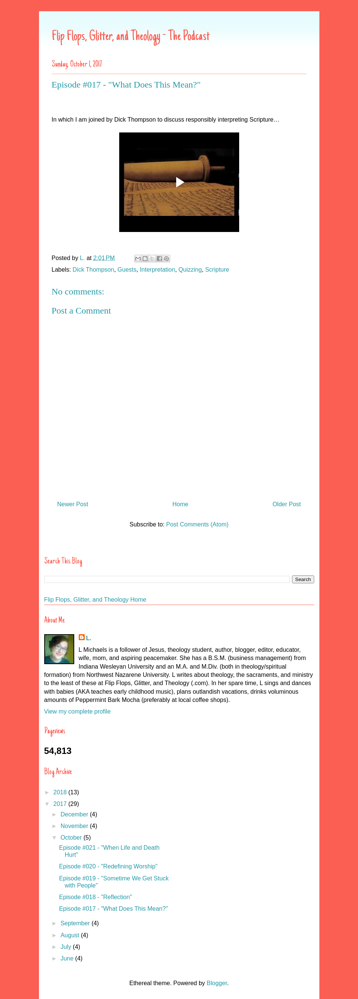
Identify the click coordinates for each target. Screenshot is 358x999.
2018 (60, 792)
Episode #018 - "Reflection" (95, 897)
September (75, 923)
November (75, 826)
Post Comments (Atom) (197, 524)
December (75, 814)
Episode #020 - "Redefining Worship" (108, 866)
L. (88, 638)
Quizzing (190, 269)
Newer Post (72, 504)
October (71, 837)
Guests (126, 269)
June (67, 958)
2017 (60, 804)
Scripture (217, 269)
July (66, 947)
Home (180, 504)
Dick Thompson (93, 269)
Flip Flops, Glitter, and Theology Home (95, 599)
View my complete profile (77, 711)
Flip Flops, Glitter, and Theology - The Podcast (131, 37)
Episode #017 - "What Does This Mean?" (113, 908)
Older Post (287, 504)
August (70, 935)
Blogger (217, 983)
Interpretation (157, 269)
